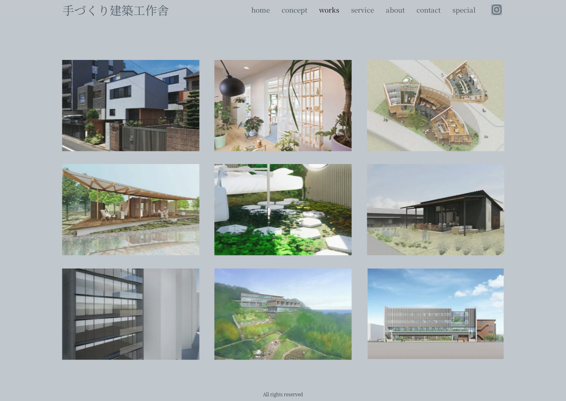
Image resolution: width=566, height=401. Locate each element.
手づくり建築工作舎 (115, 10)
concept (294, 10)
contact (429, 10)
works (329, 10)
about (395, 10)
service (362, 10)
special (464, 10)
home (260, 10)
